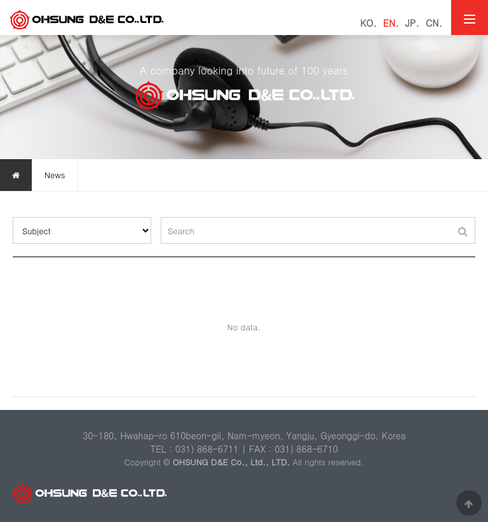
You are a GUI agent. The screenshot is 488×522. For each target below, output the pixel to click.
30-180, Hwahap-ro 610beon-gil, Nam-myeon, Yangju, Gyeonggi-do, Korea (244, 435)
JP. (412, 22)
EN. (391, 22)
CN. (434, 22)
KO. (368, 22)
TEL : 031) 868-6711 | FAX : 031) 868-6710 (244, 448)
